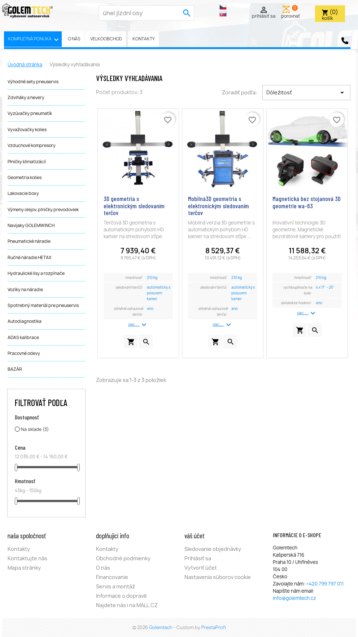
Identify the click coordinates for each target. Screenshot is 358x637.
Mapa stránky (24, 567)
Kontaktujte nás (27, 558)
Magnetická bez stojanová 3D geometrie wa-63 (306, 202)
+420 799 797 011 (325, 583)
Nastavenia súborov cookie (217, 577)
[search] (187, 13)
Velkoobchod (106, 39)
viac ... (138, 324)
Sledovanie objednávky (212, 548)
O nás (74, 39)
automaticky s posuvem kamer (158, 293)
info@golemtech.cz (294, 598)
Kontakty (143, 39)
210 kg (152, 277)
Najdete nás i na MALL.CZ (127, 605)
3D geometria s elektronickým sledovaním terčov (134, 206)
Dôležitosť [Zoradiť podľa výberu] (306, 92)
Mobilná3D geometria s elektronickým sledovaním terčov (218, 206)
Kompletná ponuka (34, 39)
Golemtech (161, 627)
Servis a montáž (115, 586)
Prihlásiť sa (197, 558)
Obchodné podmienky (123, 558)
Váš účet (194, 535)
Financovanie (112, 577)
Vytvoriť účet (200, 567)
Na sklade (35, 429)
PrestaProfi (213, 627)
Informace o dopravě (121, 595)
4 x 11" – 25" (325, 287)
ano (150, 308)
